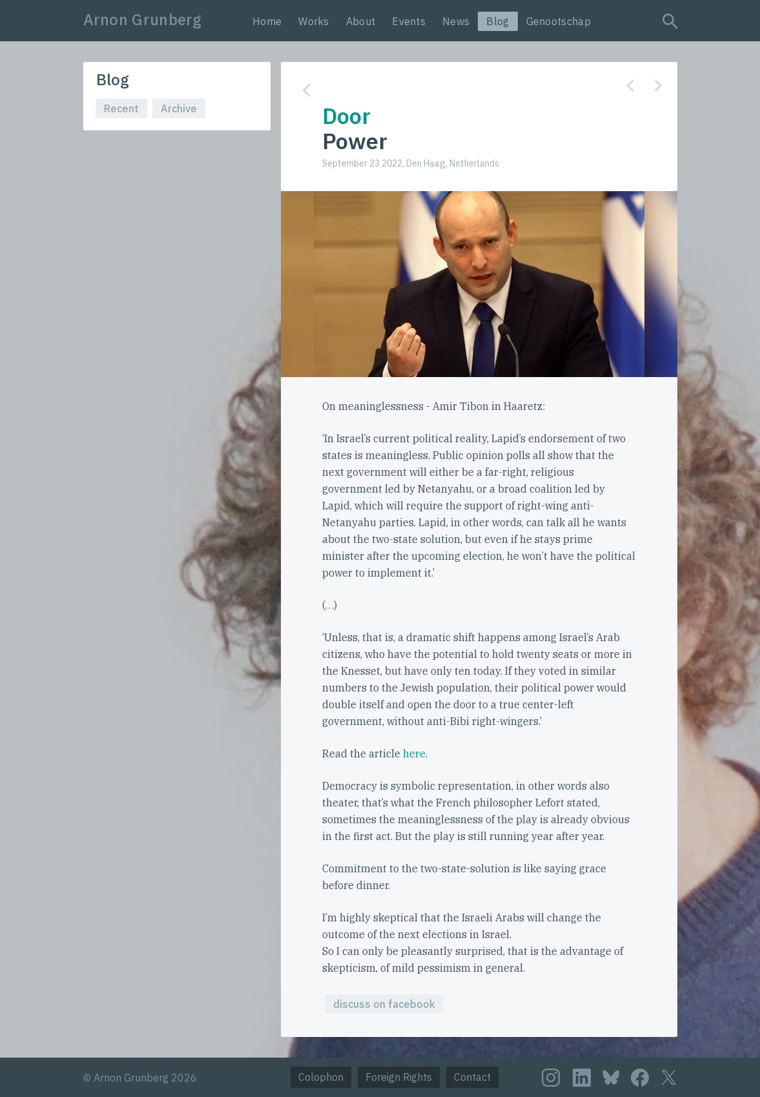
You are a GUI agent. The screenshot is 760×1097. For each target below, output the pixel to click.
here (414, 753)
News (455, 21)
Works (313, 21)
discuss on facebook (384, 1004)
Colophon (321, 1077)
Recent (121, 108)
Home (267, 21)
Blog (497, 21)
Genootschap (558, 21)
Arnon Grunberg (142, 19)
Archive (179, 108)
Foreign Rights (398, 1077)
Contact (472, 1077)
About (361, 21)
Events (409, 21)
